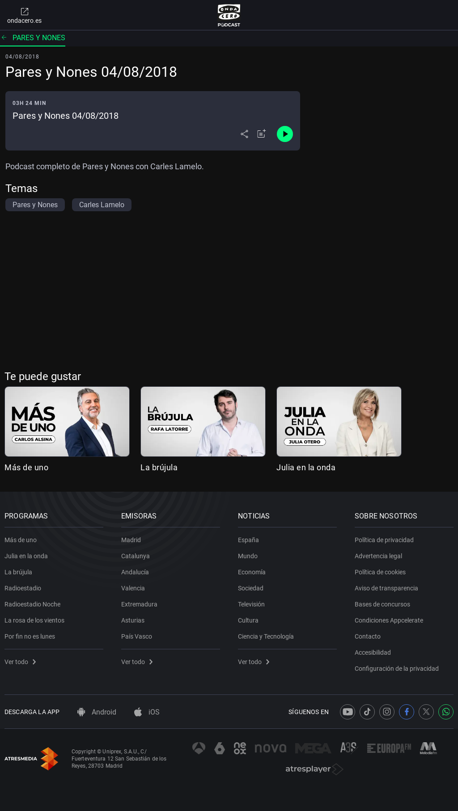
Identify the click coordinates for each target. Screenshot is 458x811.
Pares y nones (32, 37)
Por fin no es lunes (29, 636)
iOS (147, 712)
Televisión (251, 604)
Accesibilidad (373, 652)
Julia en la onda (305, 467)
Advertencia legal (378, 556)
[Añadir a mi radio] (262, 134)
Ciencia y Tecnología (266, 636)
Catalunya (135, 556)
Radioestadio (22, 588)
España (248, 539)
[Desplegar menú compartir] (244, 134)
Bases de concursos (382, 604)
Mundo (248, 556)
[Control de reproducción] (285, 134)
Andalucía (135, 572)
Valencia (133, 588)
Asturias (132, 620)
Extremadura (139, 604)
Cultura (248, 620)
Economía (252, 572)
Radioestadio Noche (32, 604)
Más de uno (26, 467)
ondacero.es (24, 15)
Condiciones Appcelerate (389, 620)
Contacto (368, 636)
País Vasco (136, 636)
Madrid (131, 539)
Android (96, 712)
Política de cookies (380, 572)
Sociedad (250, 588)
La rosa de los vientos (34, 620)
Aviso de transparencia (386, 588)
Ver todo (20, 661)
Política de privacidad (384, 539)
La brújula (159, 467)
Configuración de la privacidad (397, 668)
